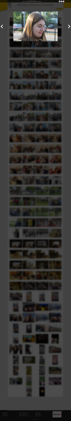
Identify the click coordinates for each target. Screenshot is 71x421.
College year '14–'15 (29, 1)
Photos (23, 1)
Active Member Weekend (37, 1)
